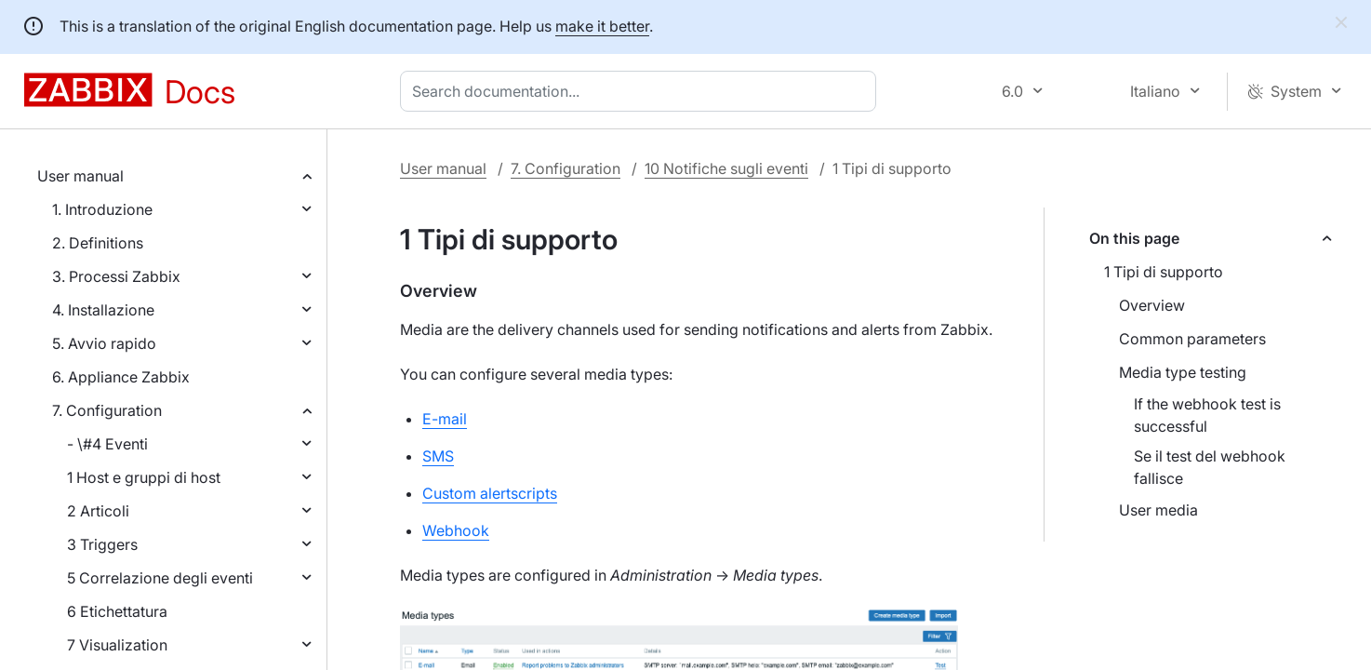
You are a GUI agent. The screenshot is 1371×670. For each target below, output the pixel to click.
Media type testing (1182, 372)
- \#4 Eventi (107, 444)
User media (1158, 510)
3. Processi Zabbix (116, 276)
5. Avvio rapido (104, 343)
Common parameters (1192, 338)
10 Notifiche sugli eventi (726, 168)
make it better (602, 26)
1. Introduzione (102, 209)
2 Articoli (98, 511)
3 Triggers (102, 544)
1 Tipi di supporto (1163, 271)
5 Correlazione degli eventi (160, 578)
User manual (80, 176)
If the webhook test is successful (1207, 415)
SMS (438, 456)
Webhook (455, 530)
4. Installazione (103, 310)
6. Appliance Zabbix (121, 377)
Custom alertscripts (489, 493)
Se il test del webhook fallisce (1209, 467)
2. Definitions (97, 243)
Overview (1152, 305)
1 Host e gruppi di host (143, 477)
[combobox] (642, 91)
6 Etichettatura (117, 611)
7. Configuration (107, 410)
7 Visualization (117, 645)
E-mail (444, 418)
